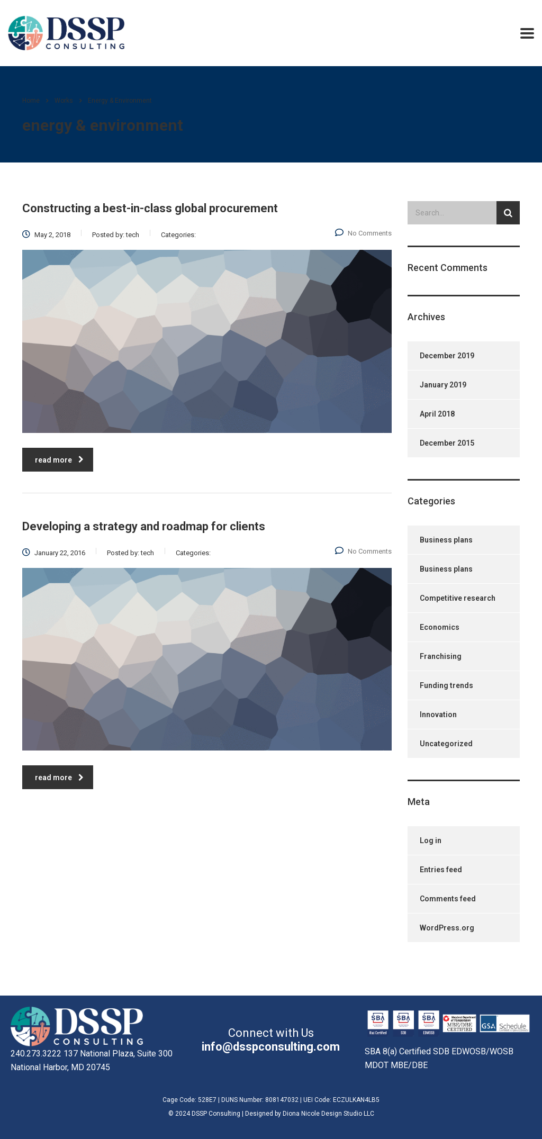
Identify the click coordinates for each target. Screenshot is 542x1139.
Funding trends (446, 685)
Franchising (441, 656)
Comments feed (448, 898)
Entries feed (441, 869)
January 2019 (443, 385)
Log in (430, 840)
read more (59, 460)
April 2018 (437, 414)
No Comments (363, 233)
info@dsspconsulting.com (271, 1046)
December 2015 (447, 443)
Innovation (438, 714)
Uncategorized (446, 743)
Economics (439, 627)
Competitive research (457, 598)
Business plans (446, 540)
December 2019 (447, 355)
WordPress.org (447, 928)
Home (31, 100)
